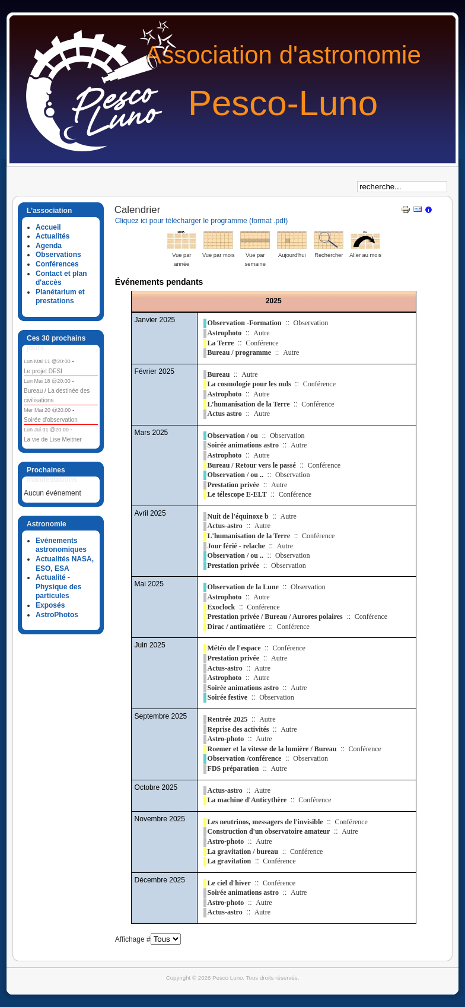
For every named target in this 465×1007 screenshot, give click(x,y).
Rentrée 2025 (228, 719)
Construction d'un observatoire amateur (269, 831)
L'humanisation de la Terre (249, 536)
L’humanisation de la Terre (250, 404)
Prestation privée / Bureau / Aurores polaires (275, 616)
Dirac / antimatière (236, 626)
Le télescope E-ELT (237, 494)
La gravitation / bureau (243, 851)
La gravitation (229, 861)
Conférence (262, 343)
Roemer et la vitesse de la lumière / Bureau (272, 749)
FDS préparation (233, 768)
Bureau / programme (240, 352)
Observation (311, 323)
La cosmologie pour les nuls (249, 384)
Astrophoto (225, 333)
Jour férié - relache (236, 546)
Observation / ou (233, 435)
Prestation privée (233, 485)
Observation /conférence (245, 758)
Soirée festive (228, 697)
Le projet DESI (43, 371)
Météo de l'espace (234, 648)
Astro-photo (226, 739)
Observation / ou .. (235, 475)
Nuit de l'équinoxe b (238, 516)
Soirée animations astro (243, 445)
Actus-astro (225, 526)
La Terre (221, 343)
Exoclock (221, 607)
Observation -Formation (245, 323)
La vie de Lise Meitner (53, 439)
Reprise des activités (239, 729)
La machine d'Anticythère (247, 800)
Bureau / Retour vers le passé (252, 465)
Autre (261, 333)
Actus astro (225, 413)
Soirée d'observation (51, 420)
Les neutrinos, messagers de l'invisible (265, 822)
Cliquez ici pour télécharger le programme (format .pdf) (201, 221)
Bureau (219, 374)
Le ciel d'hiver (229, 883)
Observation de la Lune (243, 587)
